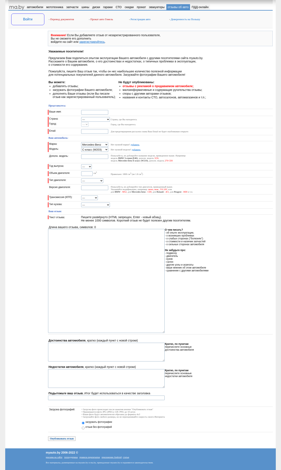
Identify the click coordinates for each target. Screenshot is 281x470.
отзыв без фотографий (98, 426)
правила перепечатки (90, 457)
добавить (135, 144)
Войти (27, 19)
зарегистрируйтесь (92, 41)
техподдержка (71, 457)
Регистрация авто (139, 19)
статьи (126, 457)
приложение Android (112, 457)
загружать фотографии (98, 422)
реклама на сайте (54, 457)
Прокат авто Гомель (101, 19)
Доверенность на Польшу (184, 19)
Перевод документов (61, 19)
